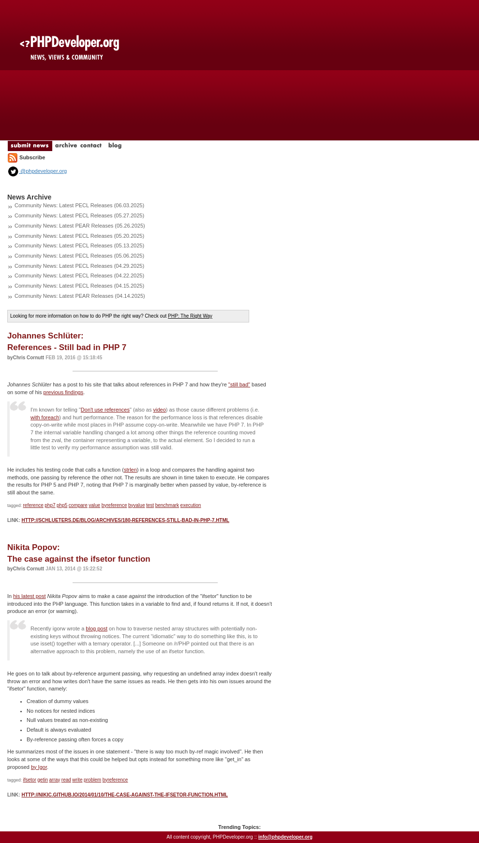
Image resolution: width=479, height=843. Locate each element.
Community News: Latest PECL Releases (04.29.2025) (79, 266)
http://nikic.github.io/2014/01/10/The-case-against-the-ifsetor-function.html (124, 794)
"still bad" (239, 384)
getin (42, 779)
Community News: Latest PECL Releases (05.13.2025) (79, 245)
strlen (130, 470)
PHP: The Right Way (190, 316)
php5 (62, 505)
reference (33, 505)
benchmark (167, 505)
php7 (50, 505)
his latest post (29, 596)
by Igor (39, 767)
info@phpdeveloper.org (285, 837)
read (66, 779)
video (159, 410)
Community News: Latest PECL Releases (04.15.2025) (79, 286)
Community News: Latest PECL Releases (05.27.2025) (79, 215)
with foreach (44, 417)
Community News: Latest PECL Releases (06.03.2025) (79, 205)
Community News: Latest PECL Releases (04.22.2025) (79, 275)
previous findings (64, 392)
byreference (114, 505)
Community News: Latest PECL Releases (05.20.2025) (79, 236)
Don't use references (105, 410)
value (94, 505)
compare (78, 505)
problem (92, 779)
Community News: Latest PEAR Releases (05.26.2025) (80, 226)
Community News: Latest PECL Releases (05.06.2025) (79, 256)
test (150, 505)
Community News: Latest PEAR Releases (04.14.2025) (80, 296)
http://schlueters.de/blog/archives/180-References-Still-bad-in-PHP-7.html (125, 520)
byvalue (136, 505)
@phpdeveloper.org (37, 171)
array (54, 779)
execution (190, 505)
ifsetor (29, 779)
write (77, 779)
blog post (96, 628)
